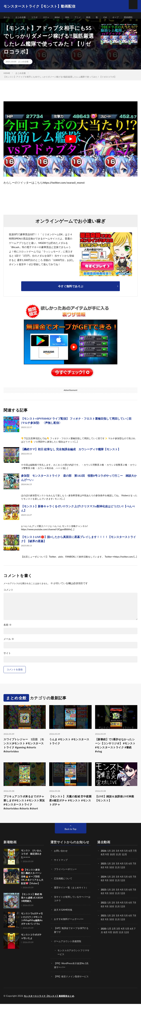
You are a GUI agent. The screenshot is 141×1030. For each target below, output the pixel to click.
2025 (103, 884)
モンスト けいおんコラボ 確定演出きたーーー (31, 874)
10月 (115, 887)
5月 (128, 871)
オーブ (124, 17)
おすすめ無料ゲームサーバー (70, 942)
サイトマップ (61, 880)
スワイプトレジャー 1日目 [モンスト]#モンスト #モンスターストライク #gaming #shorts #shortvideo (25, 757)
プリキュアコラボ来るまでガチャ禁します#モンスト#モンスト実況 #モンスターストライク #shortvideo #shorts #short (25, 819)
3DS (73, 17)
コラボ (37, 17)
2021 (103, 935)
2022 (103, 922)
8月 (106, 887)
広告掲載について (64, 898)
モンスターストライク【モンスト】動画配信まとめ (51, 1022)
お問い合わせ (61, 871)
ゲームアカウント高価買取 (68, 964)
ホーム (7, 17)
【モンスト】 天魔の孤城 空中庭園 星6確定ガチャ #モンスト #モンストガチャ (69, 814)
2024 (103, 896)
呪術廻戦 (11, 23)
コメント (8, 600)
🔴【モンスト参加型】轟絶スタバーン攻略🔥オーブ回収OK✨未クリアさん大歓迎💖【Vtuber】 (32, 897)
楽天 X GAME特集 (64, 933)
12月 (127, 887)
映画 (96, 17)
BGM (62, 17)
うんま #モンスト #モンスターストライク (69, 752)
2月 (114, 871)
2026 (103, 871)
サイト (7, 664)
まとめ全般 (22, 17)
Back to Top (70, 849)
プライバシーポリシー (66, 889)
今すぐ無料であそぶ (70, 296)
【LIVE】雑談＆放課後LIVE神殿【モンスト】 (115, 812)
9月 (110, 887)
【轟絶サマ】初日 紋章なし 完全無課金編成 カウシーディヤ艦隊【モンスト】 (71, 459)
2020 (103, 948)
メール (9, 649)
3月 (119, 871)
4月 (123, 871)
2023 (103, 909)
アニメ (84, 17)
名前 (8, 635)
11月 (121, 887)
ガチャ (50, 17)
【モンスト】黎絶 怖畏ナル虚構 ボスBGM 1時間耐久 (32, 918)
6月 (132, 884)
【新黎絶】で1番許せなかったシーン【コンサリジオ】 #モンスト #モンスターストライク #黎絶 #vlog (116, 757)
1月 (110, 871)
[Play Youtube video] (70, 149)
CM (114, 17)
